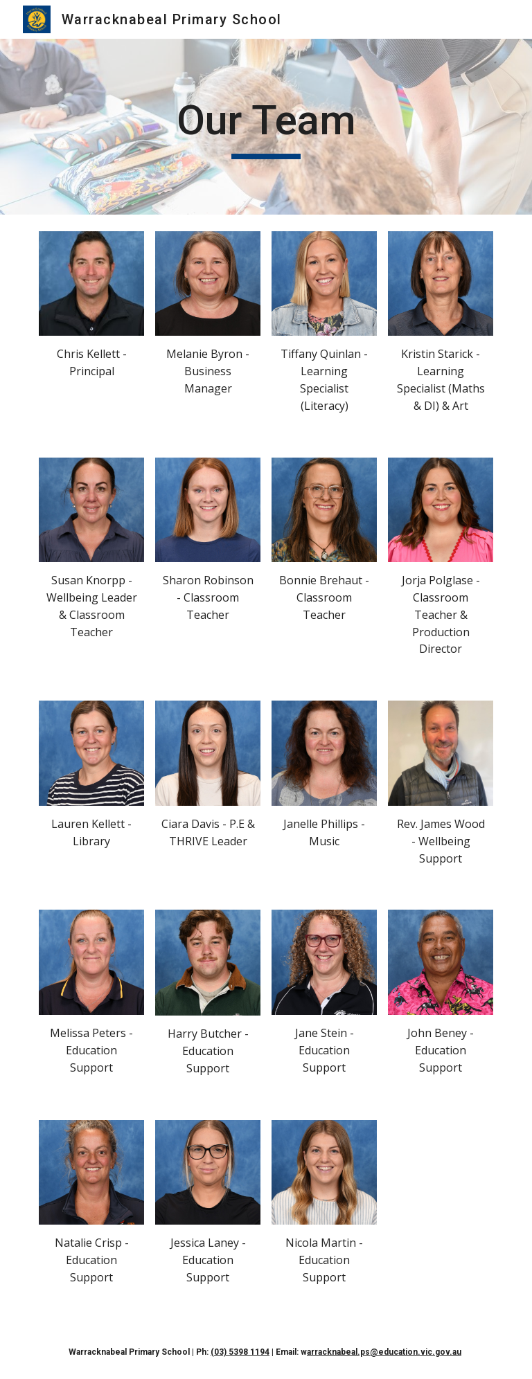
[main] (265, 127)
